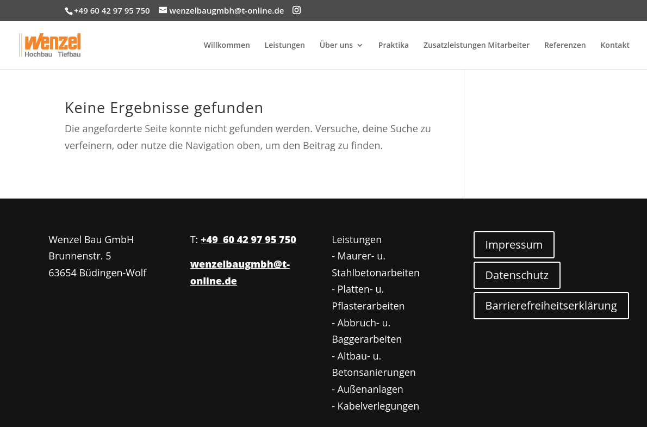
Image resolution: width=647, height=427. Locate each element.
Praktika (393, 45)
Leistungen (285, 45)
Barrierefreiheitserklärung (551, 305)
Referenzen (565, 45)
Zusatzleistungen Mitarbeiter (477, 45)
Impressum (514, 244)
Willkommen (227, 45)
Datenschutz (517, 275)
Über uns (336, 45)
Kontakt (615, 45)
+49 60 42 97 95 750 (248, 239)
